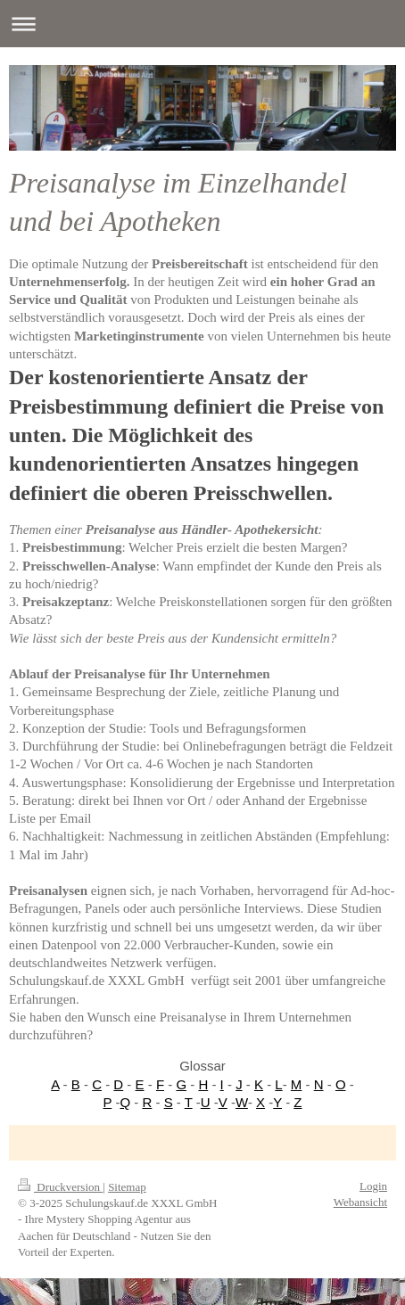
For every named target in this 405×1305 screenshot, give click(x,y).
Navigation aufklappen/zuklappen (202, 23)
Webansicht (360, 1202)
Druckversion (60, 1187)
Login (373, 1186)
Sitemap (127, 1187)
